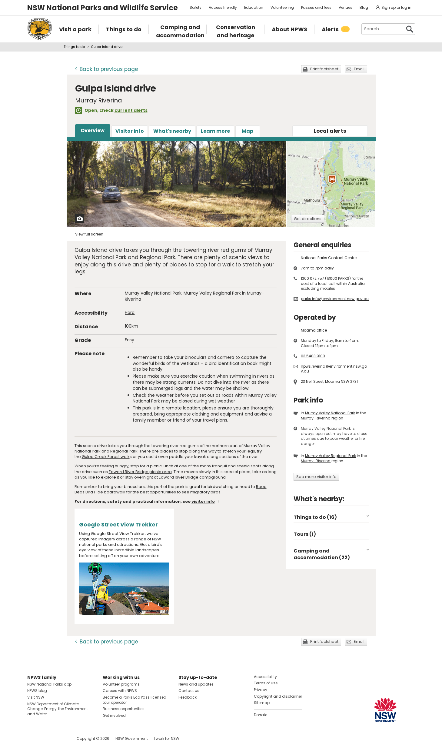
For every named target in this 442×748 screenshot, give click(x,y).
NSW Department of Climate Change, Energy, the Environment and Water (57, 709)
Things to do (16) (315, 517)
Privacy (260, 689)
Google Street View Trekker (118, 524)
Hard (130, 312)
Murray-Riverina (316, 418)
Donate (260, 714)
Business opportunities (124, 708)
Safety (195, 7)
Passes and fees (316, 7)
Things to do (74, 46)
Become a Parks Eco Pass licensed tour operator (134, 700)
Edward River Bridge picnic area (140, 472)
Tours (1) (305, 534)
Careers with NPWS (120, 690)
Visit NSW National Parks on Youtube (59, 738)
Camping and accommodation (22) (322, 554)
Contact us (188, 690)
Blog (364, 7)
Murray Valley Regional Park (212, 293)
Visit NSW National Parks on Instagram (46, 738)
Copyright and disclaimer (278, 696)
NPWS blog (37, 690)
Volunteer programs (121, 684)
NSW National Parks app (49, 684)
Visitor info (129, 131)
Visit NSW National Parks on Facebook (32, 738)
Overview (93, 130)
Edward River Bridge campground (192, 477)
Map (247, 131)
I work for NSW (166, 738)
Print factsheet (324, 69)
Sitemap (262, 702)
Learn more (215, 131)
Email (359, 69)
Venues (345, 7)
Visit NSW (35, 697)
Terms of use (265, 683)
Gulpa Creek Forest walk (106, 456)
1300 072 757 (312, 278)
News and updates (196, 684)
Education (253, 7)
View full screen (89, 234)
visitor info (203, 501)
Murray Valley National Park (153, 293)
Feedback (187, 697)
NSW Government (131, 738)
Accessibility (265, 676)
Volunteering (282, 7)
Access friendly (223, 7)
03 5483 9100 (313, 356)
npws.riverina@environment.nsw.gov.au (334, 369)
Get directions (307, 219)
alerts (330, 131)
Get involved (114, 715)
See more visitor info (316, 476)
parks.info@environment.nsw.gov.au (335, 298)
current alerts (131, 110)
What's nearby (172, 131)
